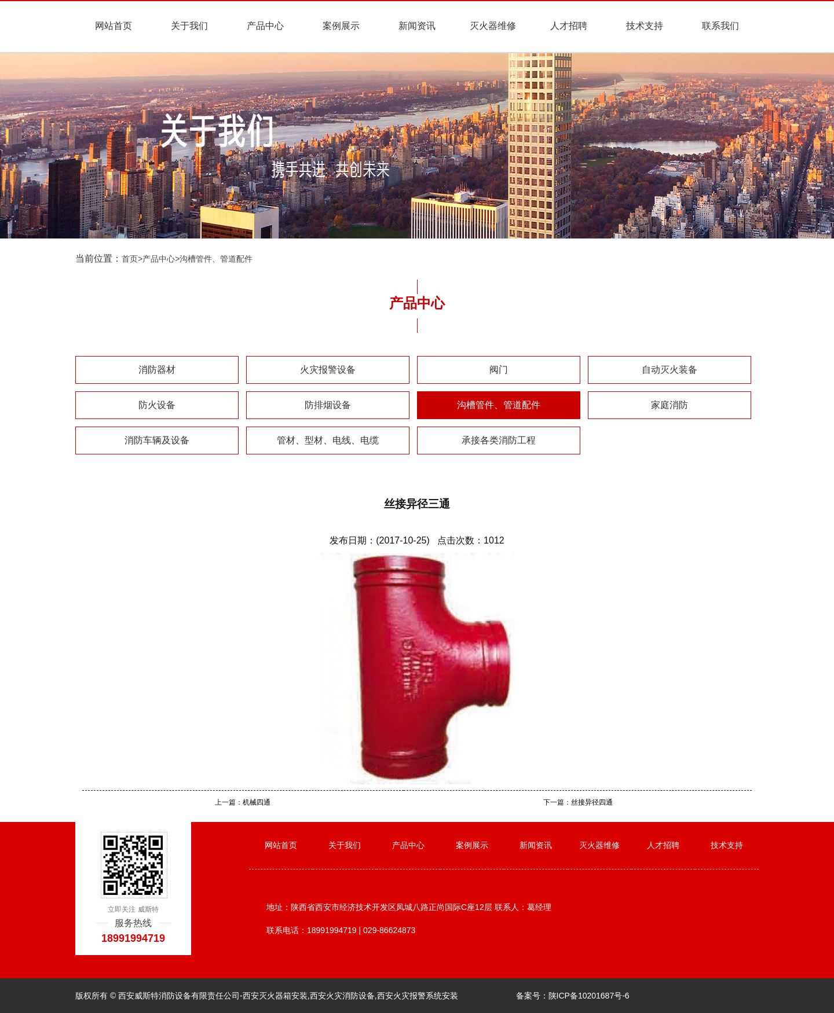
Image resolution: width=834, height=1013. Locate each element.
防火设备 (156, 405)
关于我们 (189, 26)
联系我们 (720, 26)
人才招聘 (568, 26)
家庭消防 (669, 405)
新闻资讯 (417, 26)
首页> (132, 258)
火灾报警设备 (328, 370)
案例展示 (341, 26)
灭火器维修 (493, 26)
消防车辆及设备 (157, 440)
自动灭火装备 (669, 370)
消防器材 (156, 370)
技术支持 (644, 26)
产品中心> (161, 258)
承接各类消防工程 (499, 440)
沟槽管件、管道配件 (216, 258)
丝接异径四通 (592, 802)
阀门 (498, 370)
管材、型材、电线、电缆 (328, 440)
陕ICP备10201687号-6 (589, 995)
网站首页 (113, 26)
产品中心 (265, 26)
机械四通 (256, 802)
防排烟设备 (328, 405)
